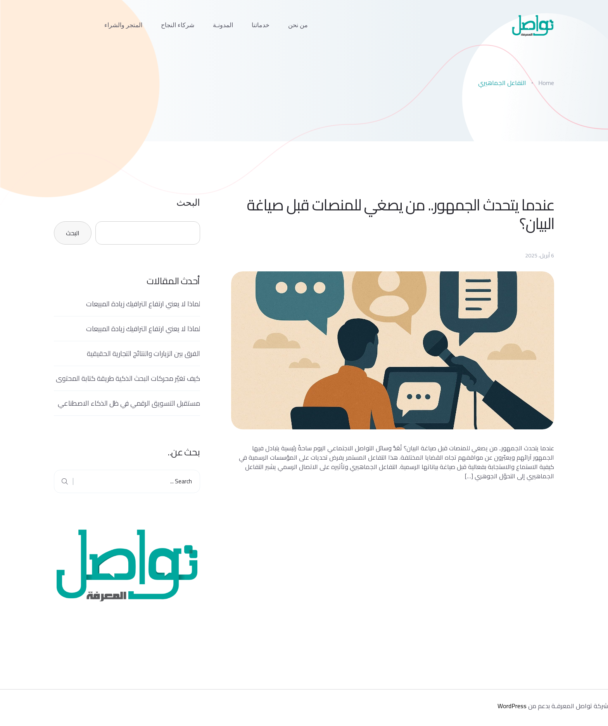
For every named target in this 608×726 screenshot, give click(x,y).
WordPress (512, 705)
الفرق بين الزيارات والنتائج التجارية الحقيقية (143, 353)
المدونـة (223, 25)
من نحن (298, 25)
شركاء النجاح (177, 25)
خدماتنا (260, 25)
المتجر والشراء (123, 25)
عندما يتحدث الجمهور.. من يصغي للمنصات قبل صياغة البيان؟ (400, 214)
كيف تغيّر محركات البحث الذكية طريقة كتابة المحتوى (128, 378)
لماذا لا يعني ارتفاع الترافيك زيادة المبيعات (143, 303)
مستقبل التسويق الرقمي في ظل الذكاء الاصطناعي (129, 403)
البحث (188, 202)
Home (546, 83)
